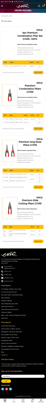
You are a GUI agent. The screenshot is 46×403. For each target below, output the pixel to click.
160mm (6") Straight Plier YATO (18, 174)
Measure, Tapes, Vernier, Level (10, 337)
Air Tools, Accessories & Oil (9, 292)
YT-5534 (5, 66)
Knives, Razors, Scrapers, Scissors (10, 329)
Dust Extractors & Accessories (9, 309)
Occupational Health (6, 340)
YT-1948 (4, 234)
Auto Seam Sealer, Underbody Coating (12, 295)
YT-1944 (5, 177)
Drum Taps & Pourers (7, 306)
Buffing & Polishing (6, 300)
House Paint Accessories (8, 326)
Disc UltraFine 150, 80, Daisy (9, 334)
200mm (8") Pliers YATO (16, 122)
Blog (2, 352)
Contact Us (4, 355)
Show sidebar (8, 21)
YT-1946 (5, 180)
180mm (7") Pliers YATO (16, 119)
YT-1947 (4, 230)
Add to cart (38, 72)
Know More (4, 263)
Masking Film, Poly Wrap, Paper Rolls (11, 331)
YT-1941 (5, 119)
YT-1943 (5, 174)
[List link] (23, 267)
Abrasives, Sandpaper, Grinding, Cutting (12, 346)
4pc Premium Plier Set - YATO (17, 66)
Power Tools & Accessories (9, 343)
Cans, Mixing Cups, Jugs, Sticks (9, 303)
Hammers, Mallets (6, 312)
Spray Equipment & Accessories (10, 349)
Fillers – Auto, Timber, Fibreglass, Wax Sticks (13, 315)
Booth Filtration (5, 298)
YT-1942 (5, 122)
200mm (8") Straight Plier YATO (18, 177)
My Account (4, 318)
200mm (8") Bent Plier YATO (17, 180)
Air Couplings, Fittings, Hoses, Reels (11, 289)
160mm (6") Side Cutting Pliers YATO (17, 230)
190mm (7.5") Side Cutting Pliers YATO (18, 234)
